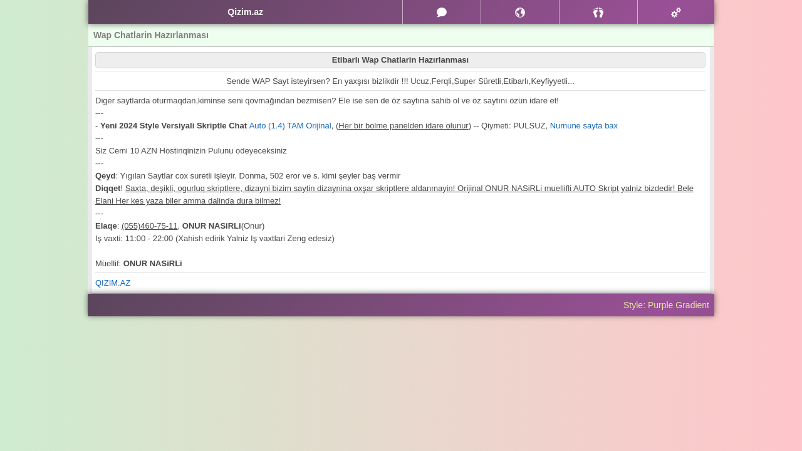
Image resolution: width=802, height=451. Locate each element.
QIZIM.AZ (112, 283)
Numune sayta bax (584, 125)
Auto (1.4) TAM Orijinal (290, 125)
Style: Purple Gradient (666, 305)
